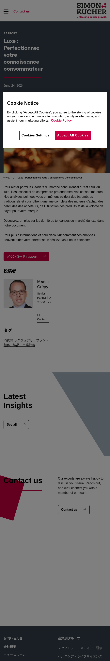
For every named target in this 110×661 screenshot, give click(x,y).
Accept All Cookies (73, 135)
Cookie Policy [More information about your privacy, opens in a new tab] (61, 120)
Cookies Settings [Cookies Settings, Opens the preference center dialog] (36, 135)
